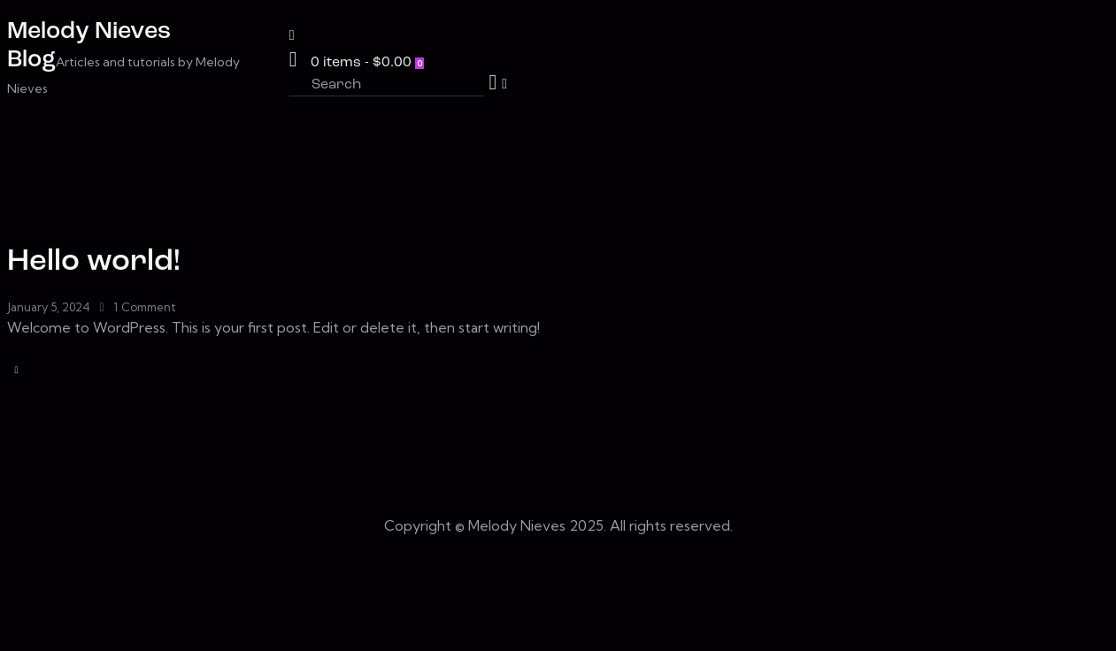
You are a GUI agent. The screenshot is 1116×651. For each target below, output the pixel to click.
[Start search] (493, 83)
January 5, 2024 (48, 307)
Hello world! (94, 262)
